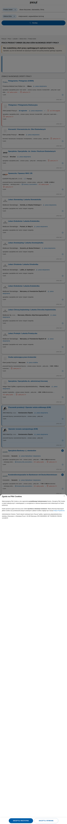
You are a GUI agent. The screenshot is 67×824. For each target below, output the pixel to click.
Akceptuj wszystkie (21, 820)
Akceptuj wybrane (46, 820)
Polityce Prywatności (59, 510)
